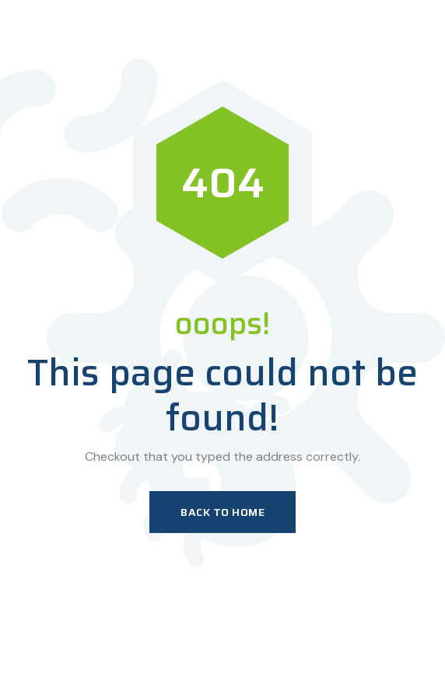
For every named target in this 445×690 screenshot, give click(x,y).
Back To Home (222, 512)
